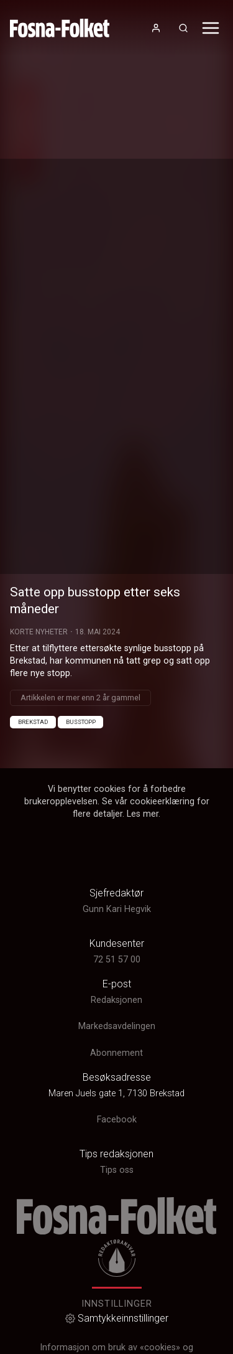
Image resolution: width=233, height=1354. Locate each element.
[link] (59, 28)
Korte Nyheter (39, 632)
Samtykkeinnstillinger (116, 1318)
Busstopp (81, 721)
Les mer (142, 814)
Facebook (117, 1119)
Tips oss (117, 1170)
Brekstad (33, 721)
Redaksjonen (116, 1000)
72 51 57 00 (116, 959)
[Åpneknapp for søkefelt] (183, 28)
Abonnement (116, 1053)
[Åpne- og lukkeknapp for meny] (210, 28)
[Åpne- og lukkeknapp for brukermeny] (156, 28)
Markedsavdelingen (116, 1026)
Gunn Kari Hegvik (117, 909)
